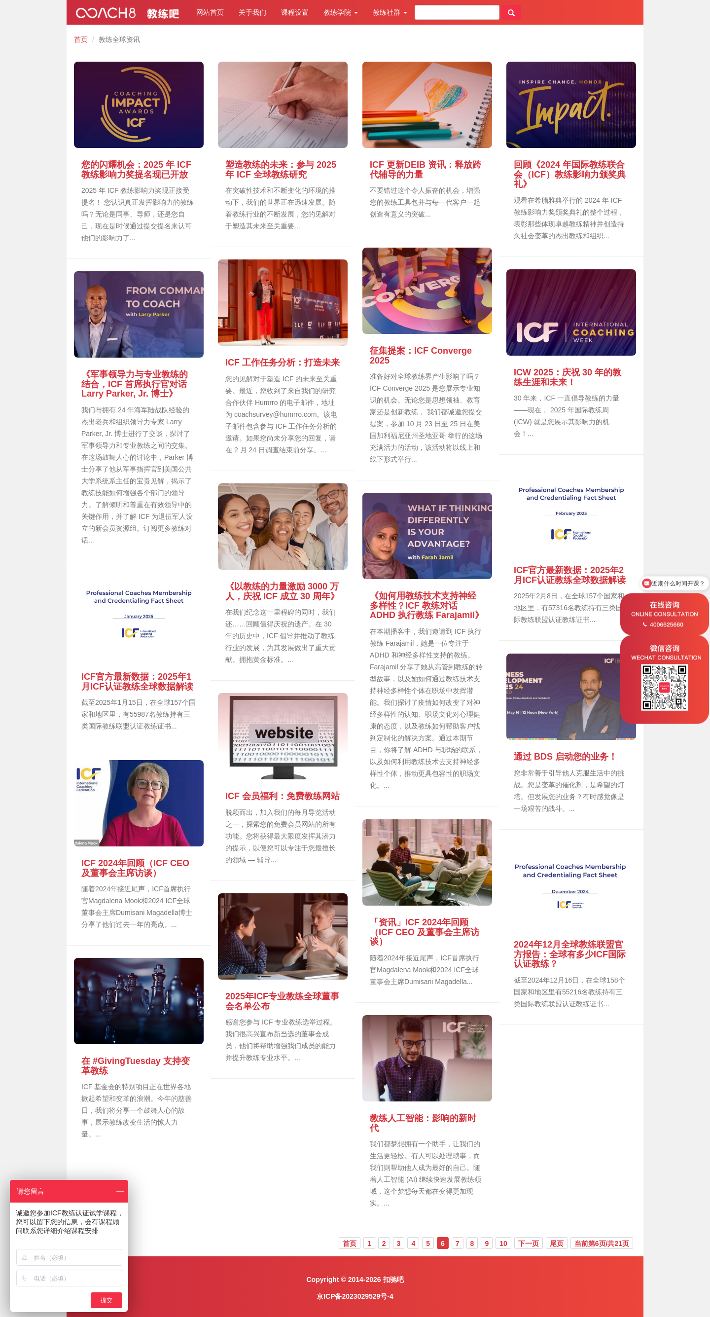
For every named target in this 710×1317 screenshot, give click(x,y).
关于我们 (252, 12)
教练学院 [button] (340, 12)
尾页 (557, 1243)
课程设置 (295, 12)
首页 (81, 39)
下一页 (528, 1243)
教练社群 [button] (390, 12)
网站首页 (210, 12)
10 (503, 1243)
